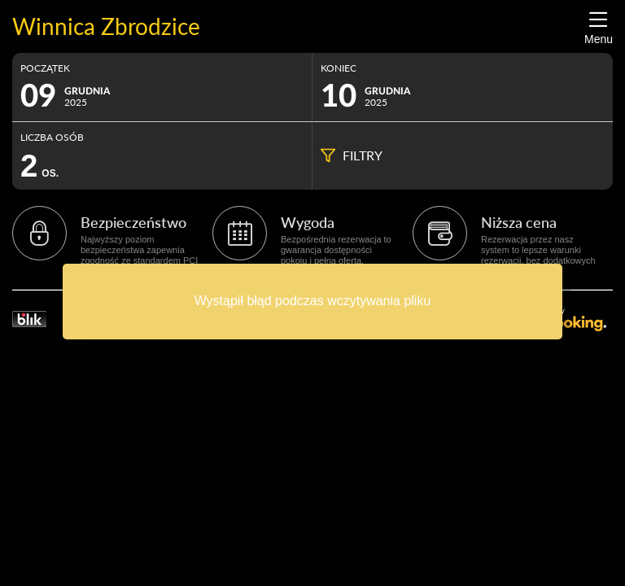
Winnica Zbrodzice (106, 26)
